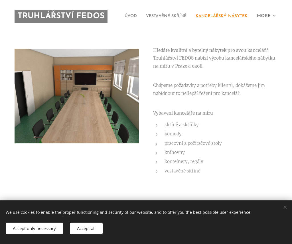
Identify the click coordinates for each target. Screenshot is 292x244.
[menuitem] (186, 16)
